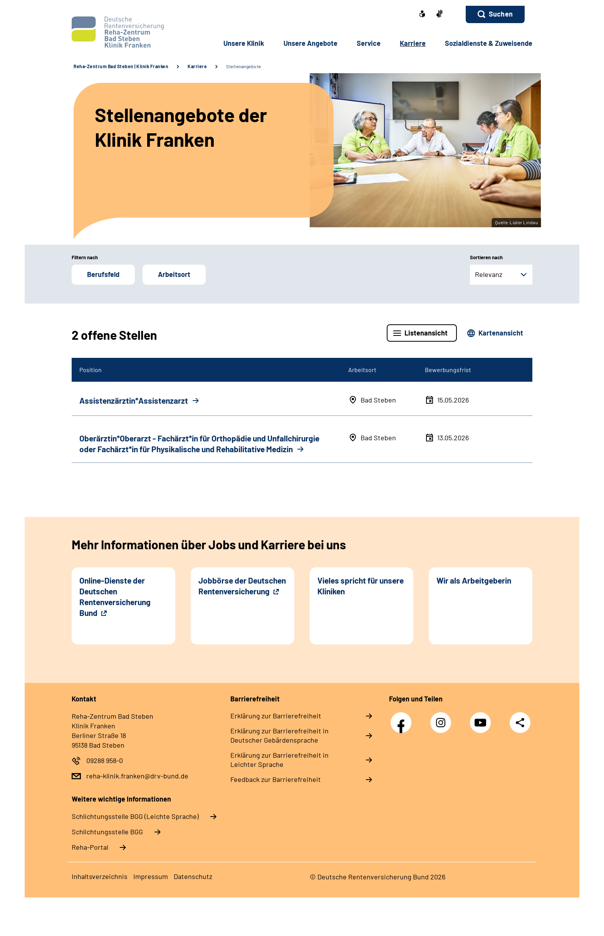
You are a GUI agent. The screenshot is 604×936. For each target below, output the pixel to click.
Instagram (442, 718)
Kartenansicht (500, 333)
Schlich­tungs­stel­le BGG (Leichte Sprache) (135, 816)
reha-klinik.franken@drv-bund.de (137, 776)
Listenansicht (426, 333)
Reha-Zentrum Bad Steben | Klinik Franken (121, 66)
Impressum (150, 876)
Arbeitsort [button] (174, 274)
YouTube (482, 718)
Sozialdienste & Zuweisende (488, 43)
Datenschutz (193, 876)
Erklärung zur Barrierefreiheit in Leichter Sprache (279, 759)
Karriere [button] (413, 43)
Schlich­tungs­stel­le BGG (107, 831)
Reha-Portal (90, 847)
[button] (495, 14)
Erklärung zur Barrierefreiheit (275, 715)
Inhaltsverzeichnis (100, 876)
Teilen (520, 722)
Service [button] (369, 43)
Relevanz (488, 274)
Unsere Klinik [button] (243, 43)
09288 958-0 (104, 760)
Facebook (403, 718)
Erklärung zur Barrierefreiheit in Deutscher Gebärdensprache (279, 735)
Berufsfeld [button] (103, 274)
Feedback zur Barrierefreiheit (275, 779)
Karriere (197, 66)
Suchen (501, 14)
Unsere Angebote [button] (310, 43)
